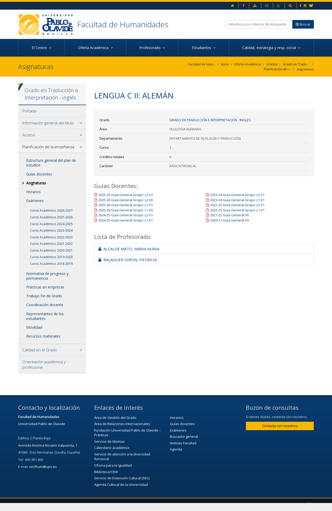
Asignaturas (305, 69)
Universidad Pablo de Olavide (41, 423)
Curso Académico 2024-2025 (51, 224)
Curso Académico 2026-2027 (51, 210)
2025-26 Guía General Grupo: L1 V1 (125, 205)
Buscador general (184, 436)
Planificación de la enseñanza (277, 69)
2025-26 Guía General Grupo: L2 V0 (125, 200)
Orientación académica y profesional (44, 364)
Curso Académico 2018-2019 (51, 263)
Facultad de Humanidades (122, 24)
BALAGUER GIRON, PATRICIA (127, 259)
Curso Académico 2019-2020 (51, 257)
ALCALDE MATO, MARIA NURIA (128, 248)
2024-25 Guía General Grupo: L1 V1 (125, 220)
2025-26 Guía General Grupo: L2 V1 (125, 194)
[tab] (52, 111)
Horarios (33, 191)
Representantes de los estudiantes (45, 316)
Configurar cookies (223, 504)
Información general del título (48, 122)
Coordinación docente (44, 304)
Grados (272, 64)
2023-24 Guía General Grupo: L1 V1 (237, 200)
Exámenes (35, 200)
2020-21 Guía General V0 (229, 220)
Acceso (28, 134)
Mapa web (188, 504)
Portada (29, 110)
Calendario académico (111, 447)
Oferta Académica (247, 64)
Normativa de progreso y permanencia (47, 276)
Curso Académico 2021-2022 (51, 243)
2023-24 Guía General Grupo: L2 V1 (237, 194)
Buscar (303, 24)
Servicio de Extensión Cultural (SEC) (121, 478)
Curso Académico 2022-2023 (51, 237)
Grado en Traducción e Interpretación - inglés (210, 120)
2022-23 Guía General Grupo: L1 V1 (237, 210)
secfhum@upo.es (43, 466)
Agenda (176, 449)
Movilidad (34, 327)
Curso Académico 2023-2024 (51, 230)
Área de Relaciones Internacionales (122, 423)
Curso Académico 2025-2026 (51, 217)
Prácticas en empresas (45, 287)
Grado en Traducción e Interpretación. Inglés (296, 64)
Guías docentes (39, 174)
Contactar (133, 504)
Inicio (225, 64)
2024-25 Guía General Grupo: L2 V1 (125, 215)
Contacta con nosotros (280, 425)
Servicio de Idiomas (109, 441)
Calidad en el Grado (39, 349)
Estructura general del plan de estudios (51, 162)
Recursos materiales (43, 336)
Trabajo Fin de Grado (44, 295)
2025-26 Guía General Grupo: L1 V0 (125, 210)
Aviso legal (160, 504)
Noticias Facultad (183, 443)
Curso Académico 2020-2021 (51, 250)
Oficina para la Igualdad (113, 465)
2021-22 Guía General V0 (229, 215)
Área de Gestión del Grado (115, 417)
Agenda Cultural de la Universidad (121, 484)
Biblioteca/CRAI (106, 471)
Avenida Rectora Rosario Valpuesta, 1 (47, 445)
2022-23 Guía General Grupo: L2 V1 (237, 205)
